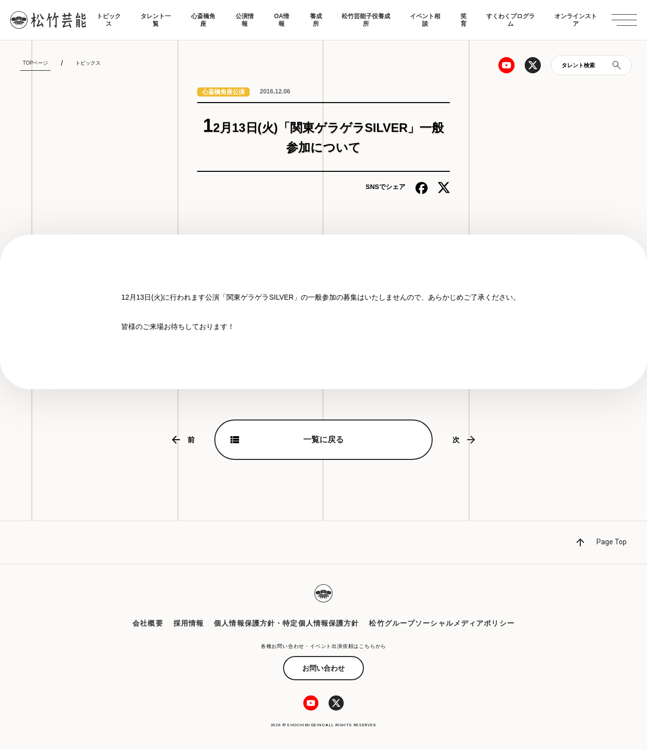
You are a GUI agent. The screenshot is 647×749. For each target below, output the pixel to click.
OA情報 (281, 20)
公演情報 (245, 20)
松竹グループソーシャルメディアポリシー (441, 623)
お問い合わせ (323, 668)
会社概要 (147, 623)
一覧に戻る (323, 439)
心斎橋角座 (203, 20)
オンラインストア (575, 20)
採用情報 (188, 623)
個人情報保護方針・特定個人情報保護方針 (286, 623)
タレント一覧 (156, 20)
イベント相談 (425, 20)
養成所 (316, 20)
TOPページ (35, 63)
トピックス (109, 20)
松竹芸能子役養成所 (366, 20)
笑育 (463, 20)
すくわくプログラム (510, 20)
